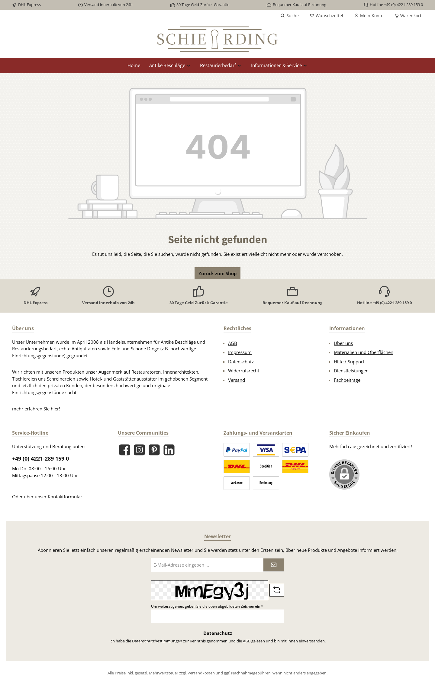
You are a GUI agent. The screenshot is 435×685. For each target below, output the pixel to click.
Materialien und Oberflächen (363, 352)
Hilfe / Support (349, 362)
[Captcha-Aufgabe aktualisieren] (276, 590)
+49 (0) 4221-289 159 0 (40, 458)
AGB (232, 343)
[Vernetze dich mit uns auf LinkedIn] (169, 450)
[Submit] (273, 565)
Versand (236, 380)
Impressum (240, 352)
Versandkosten (201, 673)
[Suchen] (289, 16)
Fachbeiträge (347, 380)
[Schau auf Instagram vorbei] (139, 450)
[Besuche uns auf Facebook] (124, 450)
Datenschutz (241, 362)
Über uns (343, 343)
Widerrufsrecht (243, 371)
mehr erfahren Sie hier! (36, 409)
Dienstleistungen (351, 371)
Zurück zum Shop (217, 273)
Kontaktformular (65, 497)
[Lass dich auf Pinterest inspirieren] (154, 450)
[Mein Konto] (368, 16)
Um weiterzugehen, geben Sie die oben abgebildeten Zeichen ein (207, 606)
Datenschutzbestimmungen (157, 641)
